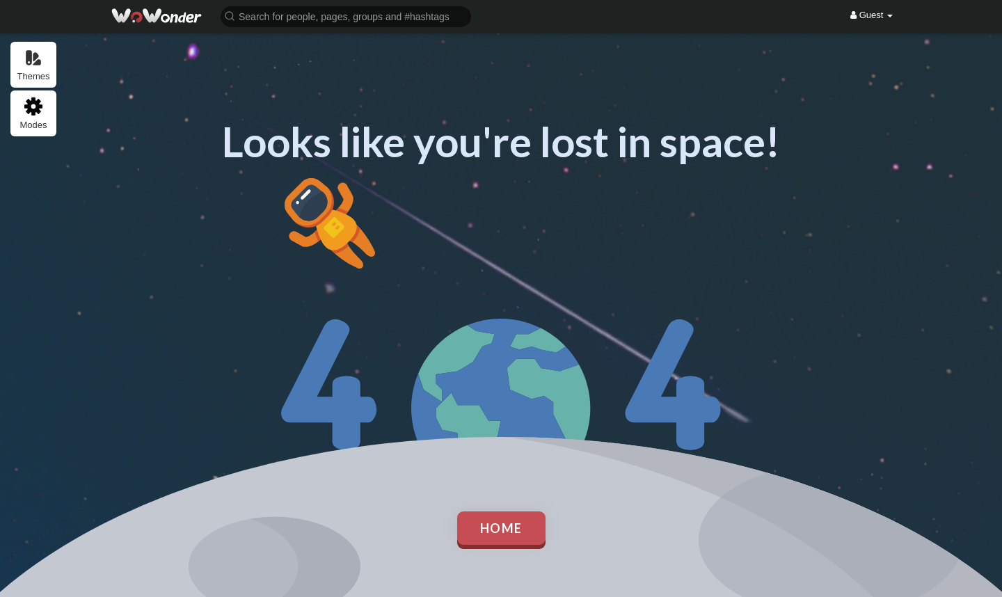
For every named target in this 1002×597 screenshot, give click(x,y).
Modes (33, 113)
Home (501, 528)
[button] (346, 15)
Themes (33, 65)
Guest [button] (871, 15)
